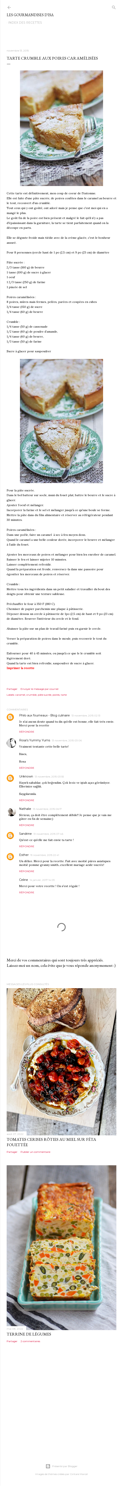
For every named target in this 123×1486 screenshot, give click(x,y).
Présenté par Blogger (61, 1466)
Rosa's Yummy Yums (34, 740)
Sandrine (25, 834)
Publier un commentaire (35, 1151)
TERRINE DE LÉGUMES (29, 1334)
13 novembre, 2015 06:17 (47, 808)
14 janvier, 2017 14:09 (42, 879)
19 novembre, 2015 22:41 (44, 855)
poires (56, 694)
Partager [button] (12, 688)
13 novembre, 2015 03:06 (67, 740)
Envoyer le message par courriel (39, 688)
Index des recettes (25, 22)
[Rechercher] (113, 6)
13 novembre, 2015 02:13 (85, 715)
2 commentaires (30, 1341)
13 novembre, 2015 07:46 (48, 833)
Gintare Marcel (79, 1474)
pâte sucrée (44, 694)
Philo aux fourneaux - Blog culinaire (44, 715)
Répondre (26, 731)
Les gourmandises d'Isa (30, 14)
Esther (24, 855)
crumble (31, 694)
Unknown (26, 776)
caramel (20, 694)
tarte (64, 694)
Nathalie (25, 809)
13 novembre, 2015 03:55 (49, 776)
